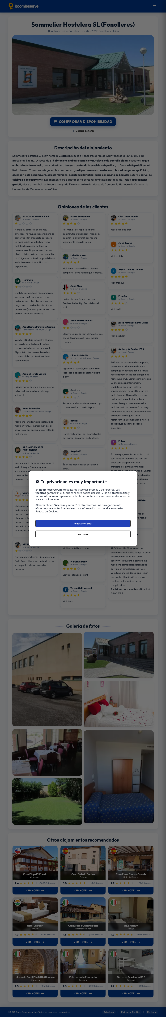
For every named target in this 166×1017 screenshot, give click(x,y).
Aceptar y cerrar (83, 523)
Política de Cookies (46, 511)
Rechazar (83, 534)
